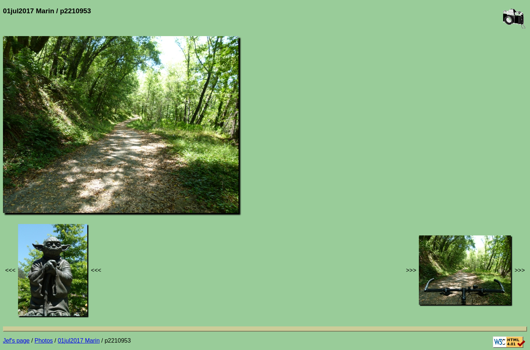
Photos (44, 340)
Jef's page (16, 340)
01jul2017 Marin (79, 340)
